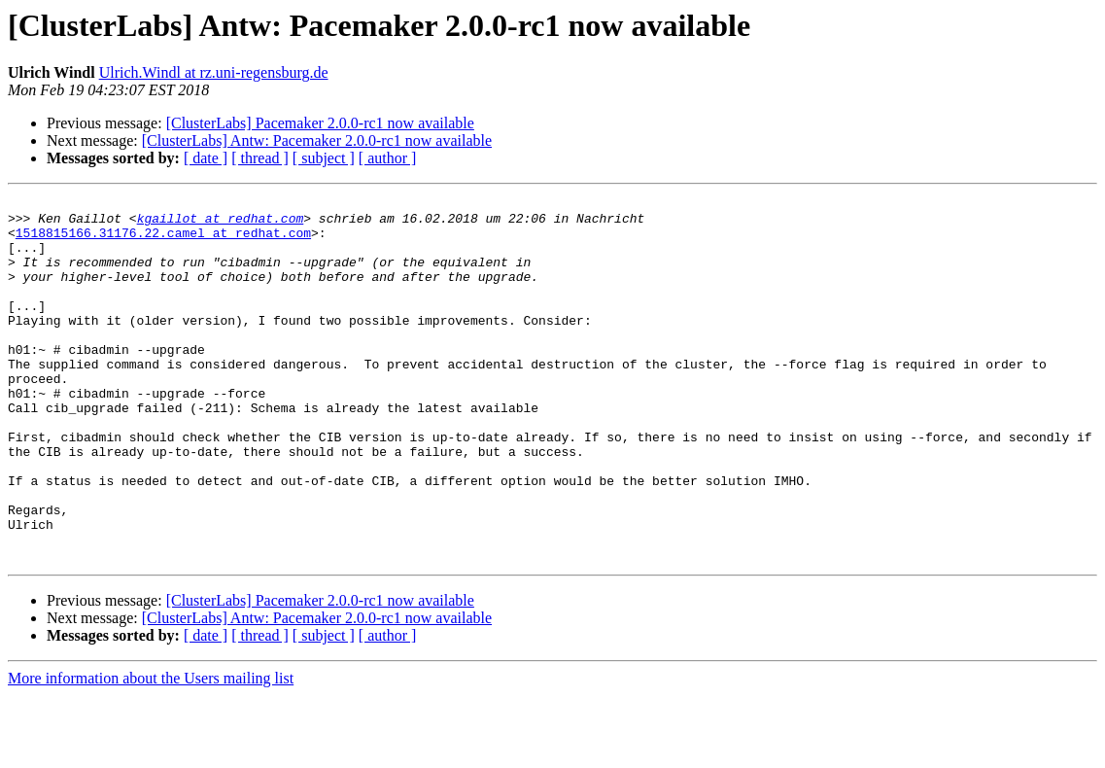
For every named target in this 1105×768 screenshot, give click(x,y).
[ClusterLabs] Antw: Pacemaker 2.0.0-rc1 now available (317, 140)
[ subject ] (324, 158)
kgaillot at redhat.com (220, 223)
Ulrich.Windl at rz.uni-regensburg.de (213, 72)
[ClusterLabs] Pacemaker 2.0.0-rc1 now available (320, 123)
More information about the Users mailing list (151, 751)
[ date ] (205, 158)
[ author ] (388, 158)
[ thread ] (260, 158)
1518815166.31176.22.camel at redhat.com (163, 241)
